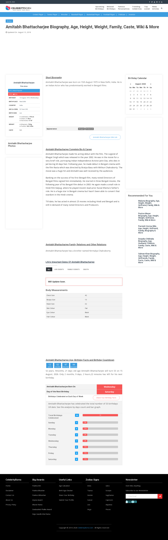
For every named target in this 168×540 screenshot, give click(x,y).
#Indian (9, 21)
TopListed (147, 8)
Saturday (52, 459)
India (21, 105)
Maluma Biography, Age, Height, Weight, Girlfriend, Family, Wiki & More (149, 204)
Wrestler (64, 14)
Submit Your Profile (66, 500)
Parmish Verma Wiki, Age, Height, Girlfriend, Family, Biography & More (148, 229)
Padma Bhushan (38, 490)
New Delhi (23, 101)
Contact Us (10, 495)
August (23, 98)
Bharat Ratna (37, 504)
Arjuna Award (37, 500)
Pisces (108, 509)
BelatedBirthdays (111, 8)
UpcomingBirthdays (99, 8)
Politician (121, 14)
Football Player (109, 14)
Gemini (90, 495)
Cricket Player (38, 14)
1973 (28, 98)
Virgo (89, 509)
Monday (51, 429)
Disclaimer (10, 490)
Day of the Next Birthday (58, 391)
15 (20, 98)
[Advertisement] (72, 53)
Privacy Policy (11, 504)
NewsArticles (155, 8)
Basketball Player (93, 14)
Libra (107, 486)
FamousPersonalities (124, 8)
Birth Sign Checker (66, 490)
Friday (51, 453)
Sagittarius (110, 495)
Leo (21, 113)
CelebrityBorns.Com (85, 528)
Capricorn (109, 500)
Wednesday (34, 98)
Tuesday (52, 435)
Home (8, 486)
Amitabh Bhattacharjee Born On (61, 386)
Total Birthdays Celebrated (55, 416)
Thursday (52, 447)
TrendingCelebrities (137, 8)
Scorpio (108, 490)
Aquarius (109, 504)
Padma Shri (36, 486)
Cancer (90, 500)
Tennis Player (52, 14)
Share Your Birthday (66, 495)
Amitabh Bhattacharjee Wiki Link (105, 137)
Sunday (51, 422)
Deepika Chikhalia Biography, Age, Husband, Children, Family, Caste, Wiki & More (147, 243)
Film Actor (24, 86)
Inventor (132, 14)
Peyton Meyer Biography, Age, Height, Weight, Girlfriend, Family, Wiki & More (148, 216)
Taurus (90, 490)
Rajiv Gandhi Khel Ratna (41, 514)
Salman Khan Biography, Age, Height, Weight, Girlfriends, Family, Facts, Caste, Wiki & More (149, 258)
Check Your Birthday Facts (106, 398)
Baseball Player (77, 14)
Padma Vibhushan (39, 495)
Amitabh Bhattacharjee (24, 83)
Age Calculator (64, 486)
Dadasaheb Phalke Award (42, 509)
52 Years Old (24, 109)
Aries (89, 486)
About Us (9, 500)
